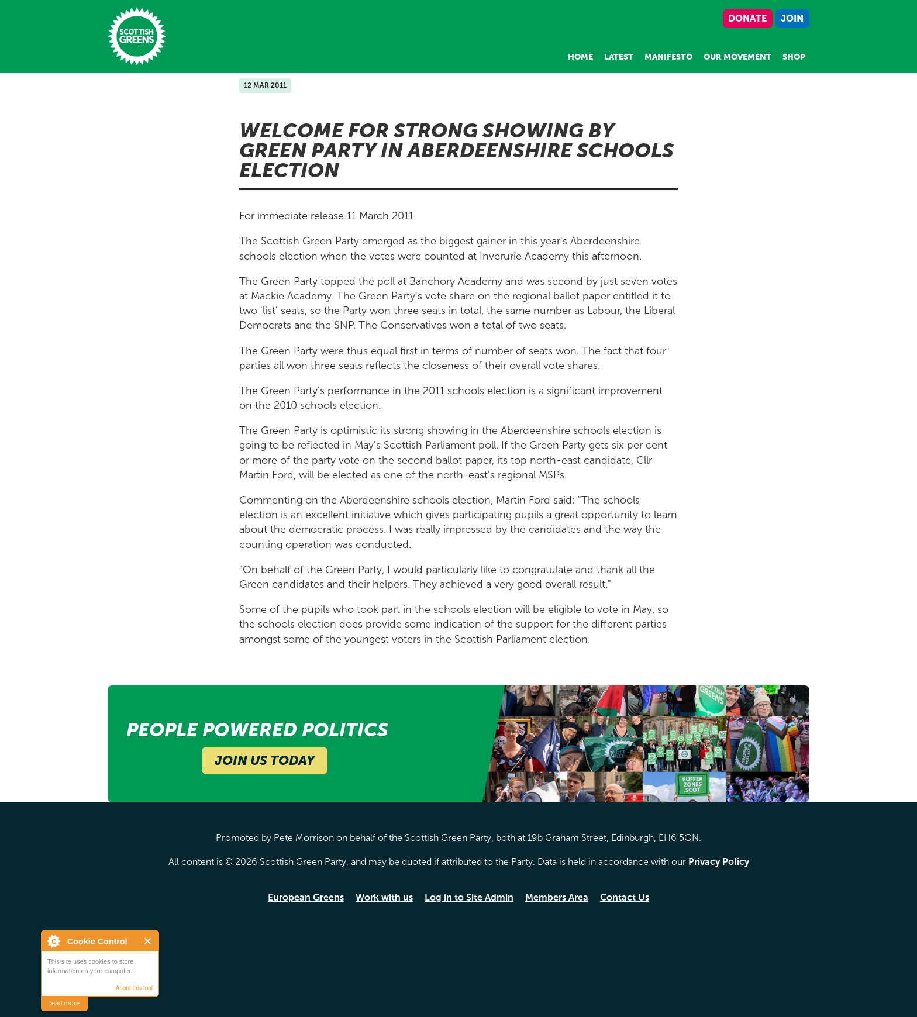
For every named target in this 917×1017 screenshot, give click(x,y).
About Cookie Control (53, 941)
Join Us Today (265, 760)
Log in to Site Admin (469, 897)
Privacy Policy (718, 861)
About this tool (134, 988)
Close (148, 941)
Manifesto (668, 57)
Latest (618, 57)
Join (792, 18)
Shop (793, 57)
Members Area (556, 897)
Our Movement (737, 57)
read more (64, 1003)
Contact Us (624, 897)
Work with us (384, 897)
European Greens (306, 897)
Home (580, 57)
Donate (747, 18)
